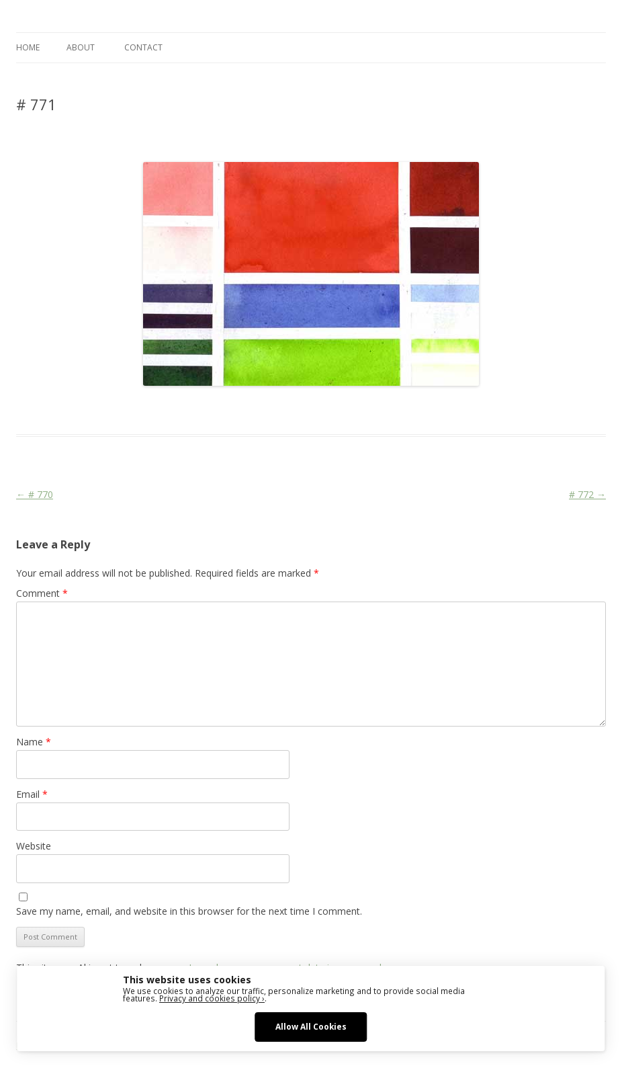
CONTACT (143, 47)
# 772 (587, 494)
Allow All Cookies (311, 1026)
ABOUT (80, 47)
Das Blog (135, 410)
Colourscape (229, 410)
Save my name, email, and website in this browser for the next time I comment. (189, 911)
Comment (42, 593)
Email (32, 794)
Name (33, 741)
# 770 (34, 494)
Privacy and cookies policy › (212, 998)
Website (33, 845)
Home (28, 47)
